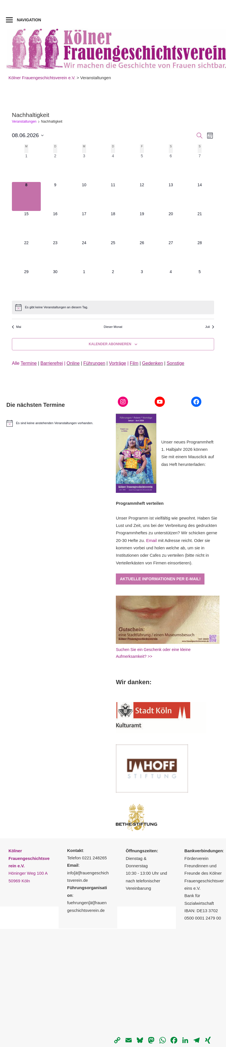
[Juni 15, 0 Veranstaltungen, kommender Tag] (26, 225)
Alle (24, 363)
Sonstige (175, 363)
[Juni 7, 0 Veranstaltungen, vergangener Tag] (199, 167)
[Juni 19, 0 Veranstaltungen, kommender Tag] (141, 225)
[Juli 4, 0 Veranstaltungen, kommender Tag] (170, 283)
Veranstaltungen (24, 121)
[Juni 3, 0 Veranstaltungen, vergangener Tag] (84, 167)
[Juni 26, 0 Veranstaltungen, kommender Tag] (141, 254)
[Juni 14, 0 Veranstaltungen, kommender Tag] (199, 196)
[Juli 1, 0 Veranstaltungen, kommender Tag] (84, 283)
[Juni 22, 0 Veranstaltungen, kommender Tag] (26, 254)
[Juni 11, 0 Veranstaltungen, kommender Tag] (113, 196)
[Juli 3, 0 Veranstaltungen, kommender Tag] (141, 283)
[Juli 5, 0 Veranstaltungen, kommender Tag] (199, 283)
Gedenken (152, 363)
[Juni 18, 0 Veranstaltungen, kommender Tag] (113, 225)
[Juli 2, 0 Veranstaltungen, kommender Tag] (113, 283)
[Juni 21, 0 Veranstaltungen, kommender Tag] (199, 225)
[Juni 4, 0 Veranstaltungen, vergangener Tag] (113, 167)
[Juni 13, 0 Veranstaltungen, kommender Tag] (170, 196)
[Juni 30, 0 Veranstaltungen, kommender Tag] (55, 283)
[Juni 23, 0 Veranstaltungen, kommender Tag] (55, 254)
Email (151, 540)
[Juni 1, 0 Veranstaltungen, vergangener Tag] (26, 167)
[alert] (113, 307)
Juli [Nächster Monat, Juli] (209, 326)
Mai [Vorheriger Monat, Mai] (16, 326)
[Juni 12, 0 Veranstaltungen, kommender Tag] (141, 196)
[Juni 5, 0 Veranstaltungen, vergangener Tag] (141, 167)
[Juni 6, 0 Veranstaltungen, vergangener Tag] (170, 167)
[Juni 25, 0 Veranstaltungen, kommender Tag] (113, 254)
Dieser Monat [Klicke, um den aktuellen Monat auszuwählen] (113, 326)
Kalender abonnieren (110, 344)
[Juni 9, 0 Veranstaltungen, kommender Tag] (55, 196)
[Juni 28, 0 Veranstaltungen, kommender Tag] (199, 254)
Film (134, 363)
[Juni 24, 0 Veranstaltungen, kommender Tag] (84, 254)
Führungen (94, 363)
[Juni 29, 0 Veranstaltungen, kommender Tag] (26, 283)
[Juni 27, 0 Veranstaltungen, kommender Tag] (170, 254)
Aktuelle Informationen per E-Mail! (160, 579)
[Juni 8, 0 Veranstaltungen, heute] (26, 196)
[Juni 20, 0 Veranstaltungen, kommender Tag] (170, 225)
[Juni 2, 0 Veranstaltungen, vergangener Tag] (55, 167)
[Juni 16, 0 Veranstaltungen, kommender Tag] (55, 225)
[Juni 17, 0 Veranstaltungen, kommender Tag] (84, 225)
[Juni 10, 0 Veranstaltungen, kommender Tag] (84, 196)
